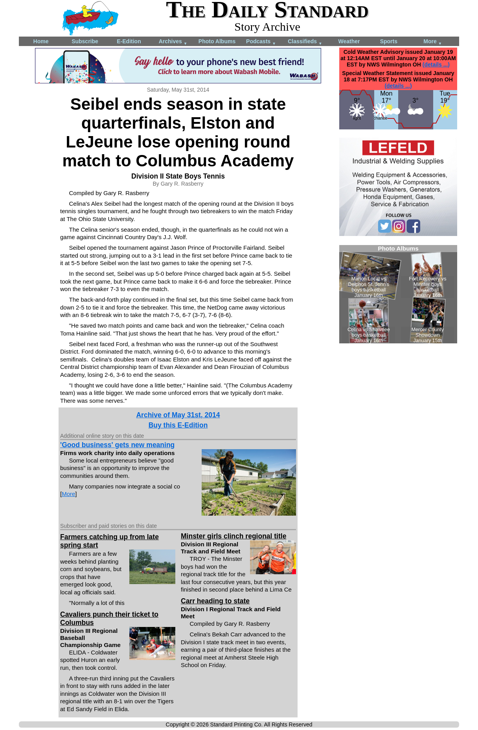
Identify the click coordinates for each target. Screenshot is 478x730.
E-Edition (129, 41)
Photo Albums (217, 41)
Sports (388, 41)
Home (41, 41)
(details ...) (436, 64)
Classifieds (305, 42)
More (432, 42)
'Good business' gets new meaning (117, 445)
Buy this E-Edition (178, 425)
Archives (173, 42)
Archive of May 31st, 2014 (178, 415)
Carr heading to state (215, 601)
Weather (349, 41)
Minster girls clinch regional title (233, 536)
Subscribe (85, 41)
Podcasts (261, 42)
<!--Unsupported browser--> (398, 294)
